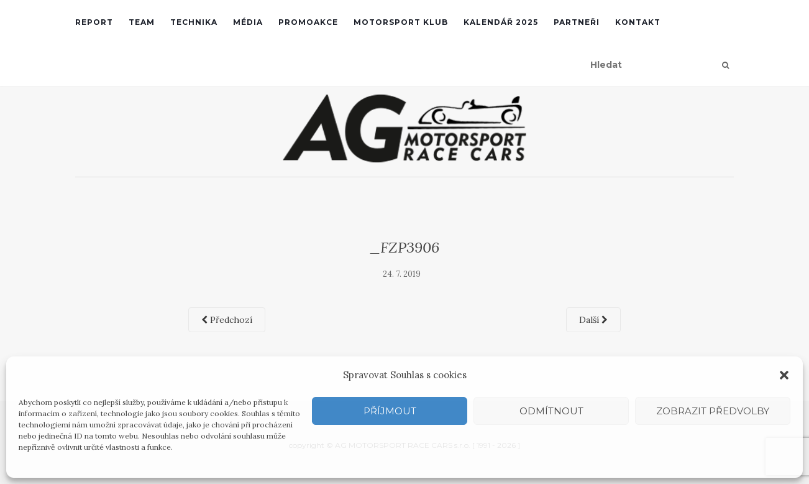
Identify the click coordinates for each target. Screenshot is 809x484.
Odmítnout (551, 411)
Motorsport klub (401, 22)
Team (142, 22)
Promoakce (308, 22)
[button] (784, 375)
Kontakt (637, 22)
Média (248, 22)
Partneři (577, 22)
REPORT (94, 22)
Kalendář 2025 (501, 22)
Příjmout (389, 411)
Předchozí (226, 319)
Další (593, 319)
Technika (193, 22)
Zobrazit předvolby (712, 411)
